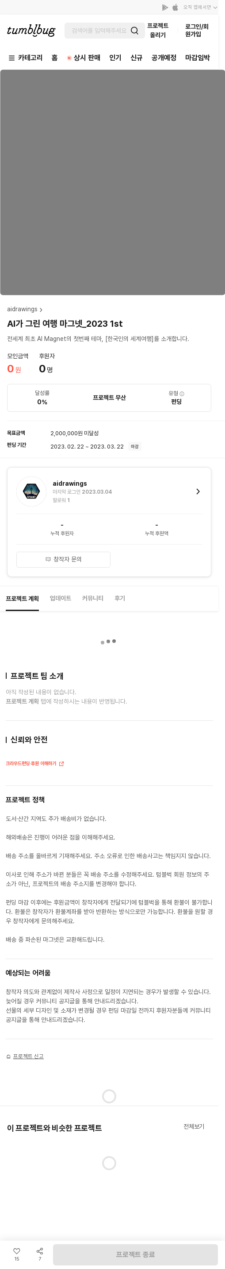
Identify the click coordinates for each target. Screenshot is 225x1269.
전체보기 (193, 1126)
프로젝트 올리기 (157, 30)
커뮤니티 (92, 598)
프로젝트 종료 (135, 1254)
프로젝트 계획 (22, 598)
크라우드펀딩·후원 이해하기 (35, 764)
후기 (119, 598)
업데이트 (60, 598)
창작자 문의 (63, 559)
